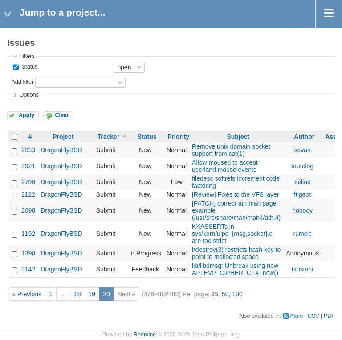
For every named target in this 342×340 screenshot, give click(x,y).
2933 (28, 150)
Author (304, 136)
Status (28, 67)
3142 (28, 269)
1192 (28, 233)
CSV (313, 316)
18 (77, 294)
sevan (302, 150)
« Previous (26, 294)
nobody (302, 210)
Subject (238, 136)
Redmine (145, 335)
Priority (178, 136)
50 (225, 294)
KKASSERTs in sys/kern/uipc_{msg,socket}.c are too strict (232, 233)
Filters (26, 56)
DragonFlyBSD (61, 150)
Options (28, 95)
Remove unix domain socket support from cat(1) (231, 150)
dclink (302, 182)
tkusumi (302, 269)
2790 (28, 182)
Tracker (109, 136)
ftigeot (302, 194)
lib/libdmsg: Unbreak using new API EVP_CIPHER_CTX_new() (235, 269)
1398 (28, 253)
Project (63, 136)
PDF (329, 316)
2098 (28, 210)
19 (92, 294)
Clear (62, 115)
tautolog (302, 166)
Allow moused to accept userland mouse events (225, 166)
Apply (26, 115)
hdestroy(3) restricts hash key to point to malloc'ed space (236, 253)
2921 (28, 166)
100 (237, 294)
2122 (28, 194)
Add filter (22, 82)
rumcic (302, 233)
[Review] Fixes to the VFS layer (235, 194)
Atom (296, 316)
